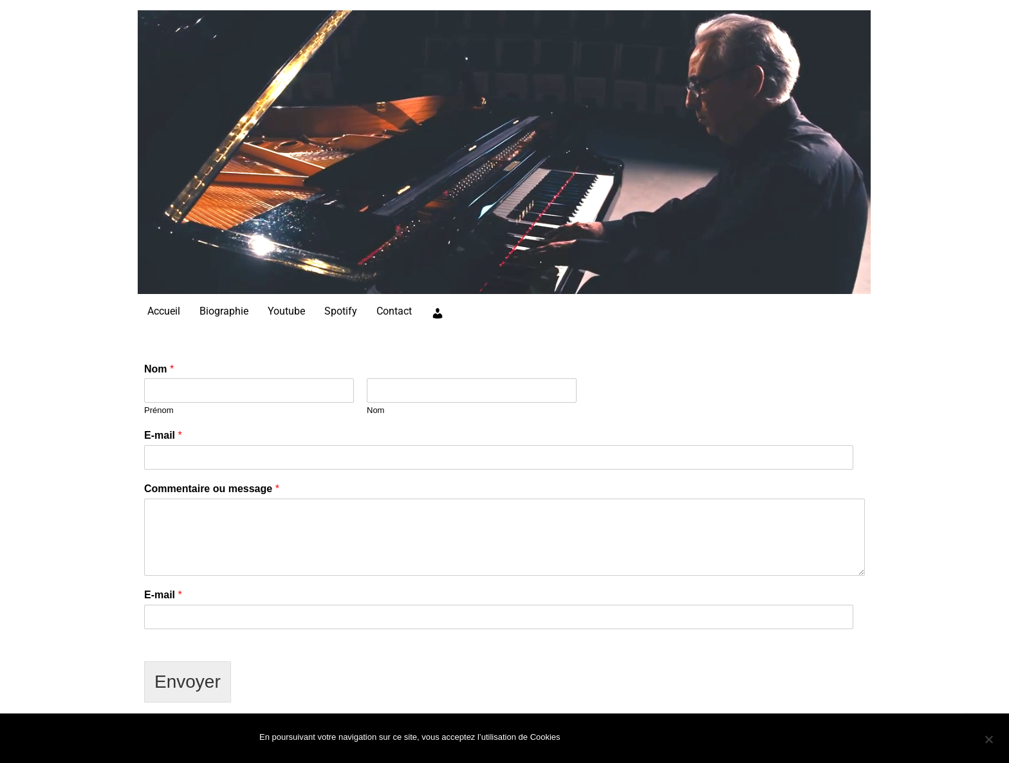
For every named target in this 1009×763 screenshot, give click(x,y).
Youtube (286, 311)
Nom (159, 368)
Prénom (159, 410)
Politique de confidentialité (679, 739)
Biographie (223, 311)
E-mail (163, 435)
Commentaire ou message (211, 488)
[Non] (988, 739)
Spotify (340, 311)
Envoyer (187, 682)
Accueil (163, 311)
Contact (394, 311)
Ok (584, 739)
